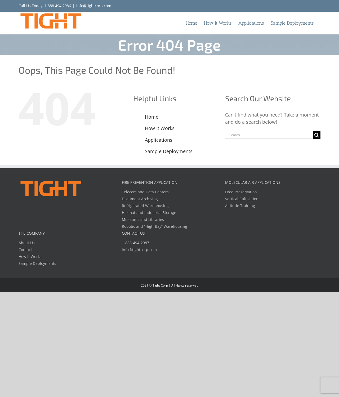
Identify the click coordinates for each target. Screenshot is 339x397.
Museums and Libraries (143, 219)
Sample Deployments (169, 151)
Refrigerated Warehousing (145, 205)
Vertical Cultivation (241, 198)
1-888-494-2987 (135, 242)
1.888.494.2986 (57, 5)
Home (151, 117)
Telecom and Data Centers (145, 191)
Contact (25, 249)
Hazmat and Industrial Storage (149, 212)
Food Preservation (241, 191)
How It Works (160, 128)
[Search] (316, 135)
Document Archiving (140, 198)
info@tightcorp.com (93, 5)
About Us (27, 242)
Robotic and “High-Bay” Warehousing (154, 226)
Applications (158, 140)
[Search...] (269, 135)
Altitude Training (240, 205)
